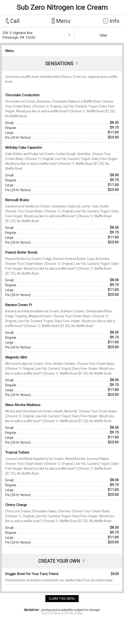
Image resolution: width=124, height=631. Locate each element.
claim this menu (62, 598)
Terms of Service (52, 613)
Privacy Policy (74, 613)
